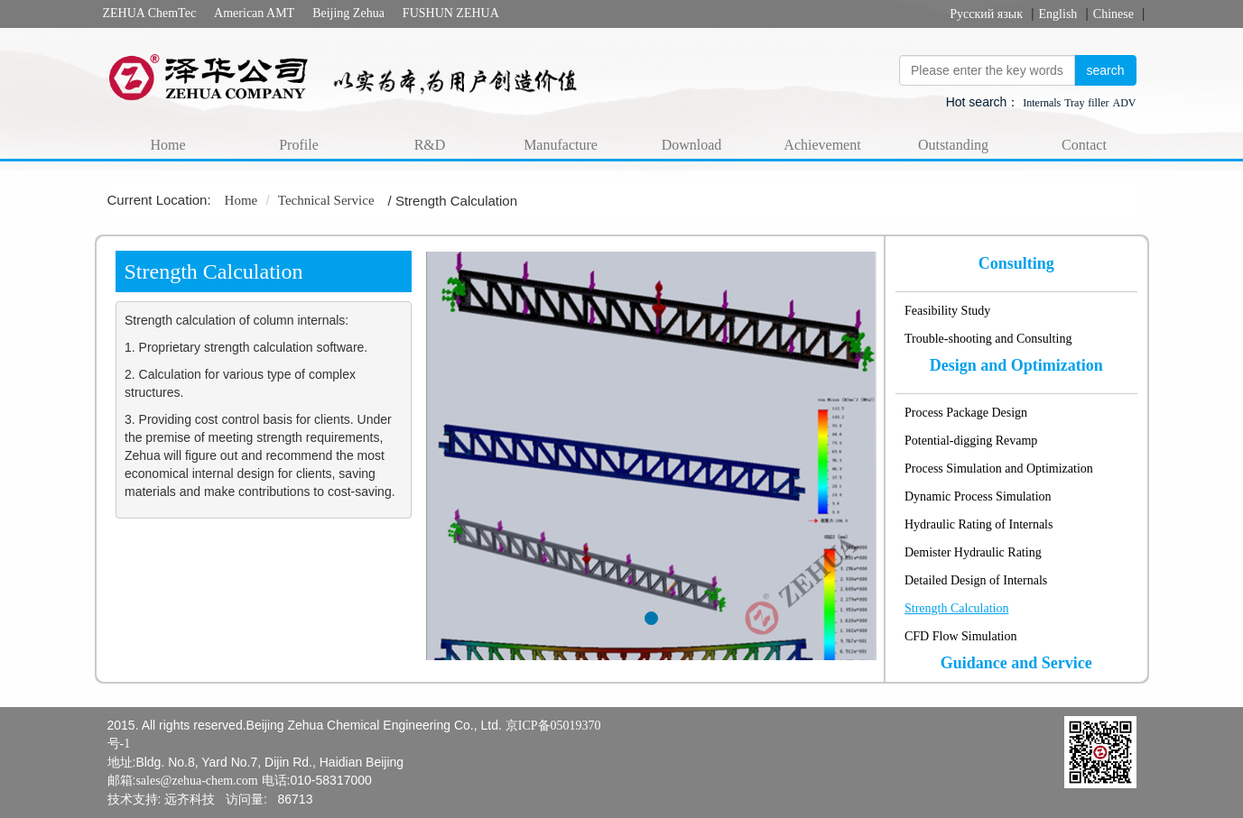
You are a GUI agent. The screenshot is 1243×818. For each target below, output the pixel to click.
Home (167, 144)
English (1058, 14)
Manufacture (561, 144)
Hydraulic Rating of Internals (978, 524)
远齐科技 (189, 799)
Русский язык (986, 14)
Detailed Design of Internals (975, 580)
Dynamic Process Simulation (978, 496)
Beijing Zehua (348, 13)
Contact (1084, 144)
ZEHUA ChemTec (150, 13)
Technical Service (326, 200)
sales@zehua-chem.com (196, 780)
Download (692, 144)
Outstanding (953, 144)
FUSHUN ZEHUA (451, 13)
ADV (1124, 103)
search (1105, 70)
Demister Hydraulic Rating (973, 552)
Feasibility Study (947, 310)
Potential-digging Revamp (970, 440)
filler (1098, 103)
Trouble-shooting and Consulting (987, 338)
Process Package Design (965, 412)
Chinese (1113, 14)
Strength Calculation (956, 608)
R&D (430, 144)
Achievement (822, 144)
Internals (1042, 103)
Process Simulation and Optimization (998, 468)
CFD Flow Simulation (960, 636)
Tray (1074, 103)
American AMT (254, 13)
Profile (299, 144)
